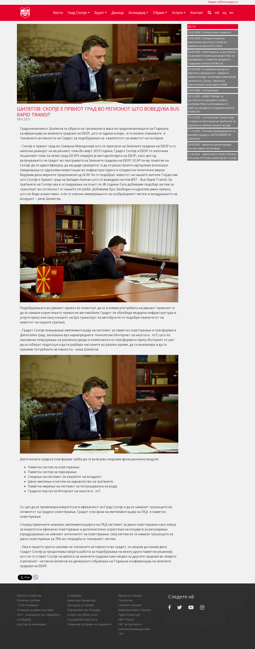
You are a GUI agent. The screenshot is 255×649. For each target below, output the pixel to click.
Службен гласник (129, 605)
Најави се (214, 1)
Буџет (99, 13)
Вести (58, 13)
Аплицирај (136, 13)
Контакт (196, 13)
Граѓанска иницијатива (134, 629)
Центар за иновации (31, 624)
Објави (158, 13)
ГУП (120, 634)
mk (217, 13)
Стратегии (125, 600)
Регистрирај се (229, 1)
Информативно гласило (134, 610)
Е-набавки (74, 595)
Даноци (118, 13)
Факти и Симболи (29, 595)
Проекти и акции (130, 595)
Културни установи (80, 605)
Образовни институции (83, 610)
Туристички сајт (129, 615)
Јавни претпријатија (81, 600)
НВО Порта (126, 619)
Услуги (177, 13)
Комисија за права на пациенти (89, 624)
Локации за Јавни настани (35, 610)
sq (224, 13)
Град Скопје (77, 13)
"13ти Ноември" (28, 605)
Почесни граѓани (28, 600)
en (231, 13)
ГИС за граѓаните (130, 624)
